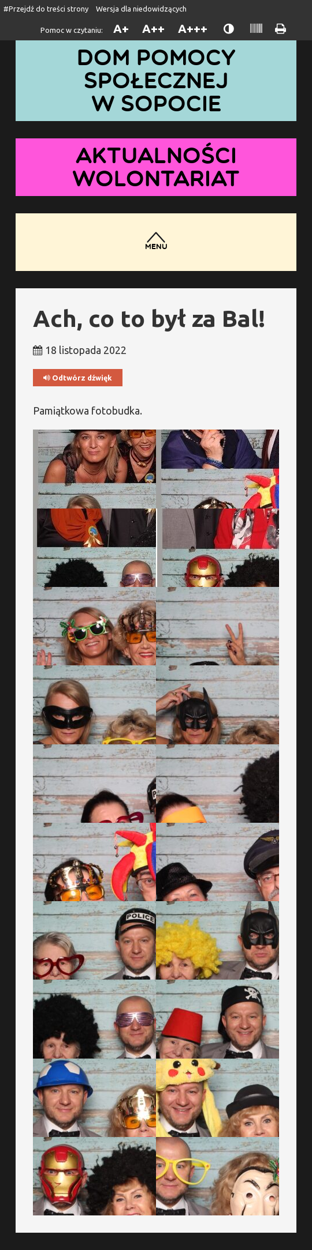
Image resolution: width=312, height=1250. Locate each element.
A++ (153, 28)
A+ (121, 28)
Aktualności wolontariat (156, 166)
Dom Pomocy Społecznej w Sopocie (156, 80)
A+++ (192, 28)
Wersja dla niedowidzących (141, 9)
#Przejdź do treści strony (45, 9)
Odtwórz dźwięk (77, 378)
